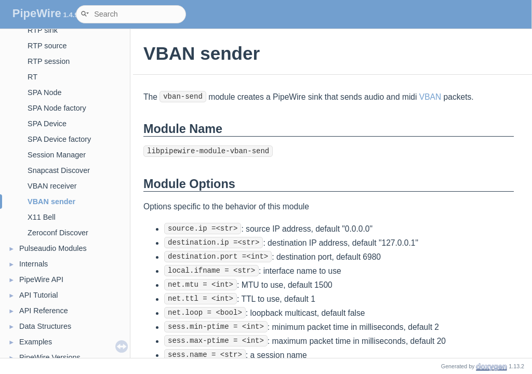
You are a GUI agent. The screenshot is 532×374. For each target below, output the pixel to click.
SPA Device (47, 123)
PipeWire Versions (50, 357)
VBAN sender (51, 201)
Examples (35, 342)
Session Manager (57, 155)
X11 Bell (42, 217)
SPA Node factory (57, 108)
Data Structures (45, 326)
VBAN (430, 96)
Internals (33, 264)
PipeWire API (41, 279)
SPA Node (44, 92)
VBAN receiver (52, 186)
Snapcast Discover (59, 170)
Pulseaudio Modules (53, 248)
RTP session (49, 61)
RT (32, 77)
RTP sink (43, 30)
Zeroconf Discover (58, 233)
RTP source (47, 46)
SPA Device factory (59, 139)
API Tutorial (38, 295)
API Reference (43, 310)
